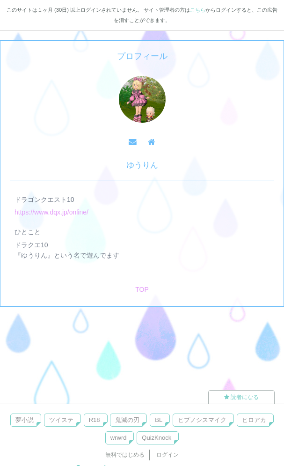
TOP (142, 289)
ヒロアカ (254, 419)
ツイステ (61, 419)
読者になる (241, 397)
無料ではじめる (125, 454)
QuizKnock (156, 437)
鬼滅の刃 (127, 419)
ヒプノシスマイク (202, 419)
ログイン (167, 454)
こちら (197, 10)
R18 (94, 419)
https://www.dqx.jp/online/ (51, 212)
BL (158, 419)
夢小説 (24, 419)
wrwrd (118, 437)
